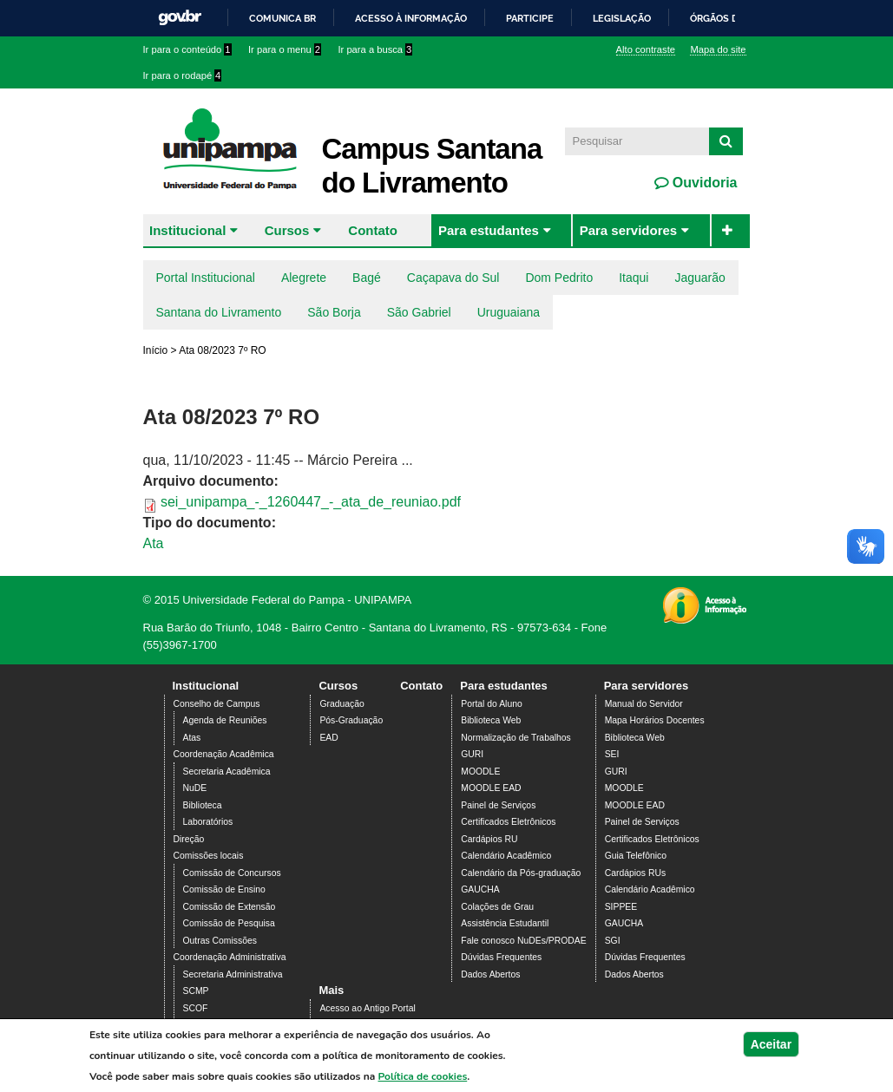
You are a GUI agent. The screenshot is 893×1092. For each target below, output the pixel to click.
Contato (372, 230)
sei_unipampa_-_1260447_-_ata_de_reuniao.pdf (311, 501)
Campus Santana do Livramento (432, 166)
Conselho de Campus (217, 704)
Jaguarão (699, 277)
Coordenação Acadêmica (224, 754)
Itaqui (633, 277)
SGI (613, 940)
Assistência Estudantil (504, 923)
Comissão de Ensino (224, 889)
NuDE (195, 788)
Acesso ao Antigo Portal (367, 1008)
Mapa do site (717, 49)
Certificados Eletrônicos (508, 822)
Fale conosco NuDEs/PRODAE (523, 940)
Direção (189, 839)
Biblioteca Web (491, 720)
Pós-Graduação (351, 720)
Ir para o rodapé (182, 75)
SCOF (195, 1008)
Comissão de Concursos (232, 873)
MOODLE (480, 771)
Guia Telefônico (635, 855)
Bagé (366, 277)
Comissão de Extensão (229, 907)
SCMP (196, 991)
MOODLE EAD (491, 788)
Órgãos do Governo (742, 18)
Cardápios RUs (635, 873)
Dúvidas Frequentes (501, 957)
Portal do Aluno (491, 704)
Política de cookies (423, 1077)
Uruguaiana (508, 312)
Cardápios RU (489, 839)
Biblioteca (202, 805)
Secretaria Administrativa (233, 974)
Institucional (187, 230)
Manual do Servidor (644, 704)
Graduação (341, 704)
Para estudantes (488, 230)
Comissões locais (209, 855)
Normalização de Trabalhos (515, 737)
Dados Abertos (490, 974)
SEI (612, 754)
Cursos (287, 230)
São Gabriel (419, 312)
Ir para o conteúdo (187, 49)
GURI (472, 754)
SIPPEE (621, 907)
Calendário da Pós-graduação (521, 873)
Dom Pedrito (559, 277)
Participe (530, 18)
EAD (328, 737)
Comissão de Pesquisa (229, 923)
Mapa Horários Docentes (655, 720)
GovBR (179, 18)
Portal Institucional (205, 277)
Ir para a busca (375, 49)
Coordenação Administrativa (230, 957)
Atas (192, 737)
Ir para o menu (284, 49)
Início (155, 350)
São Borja (333, 312)
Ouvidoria (702, 182)
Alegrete (303, 277)
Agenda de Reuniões (225, 720)
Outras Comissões (220, 940)
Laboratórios (208, 822)
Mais (331, 990)
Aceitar (771, 1045)
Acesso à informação (411, 18)
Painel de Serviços (498, 805)
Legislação (622, 18)
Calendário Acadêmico (506, 855)
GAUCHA (480, 889)
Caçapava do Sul (453, 277)
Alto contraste (645, 49)
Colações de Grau (497, 907)
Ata (153, 543)
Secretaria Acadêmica (227, 771)
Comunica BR (282, 18)
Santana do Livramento (219, 312)
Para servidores (629, 230)
